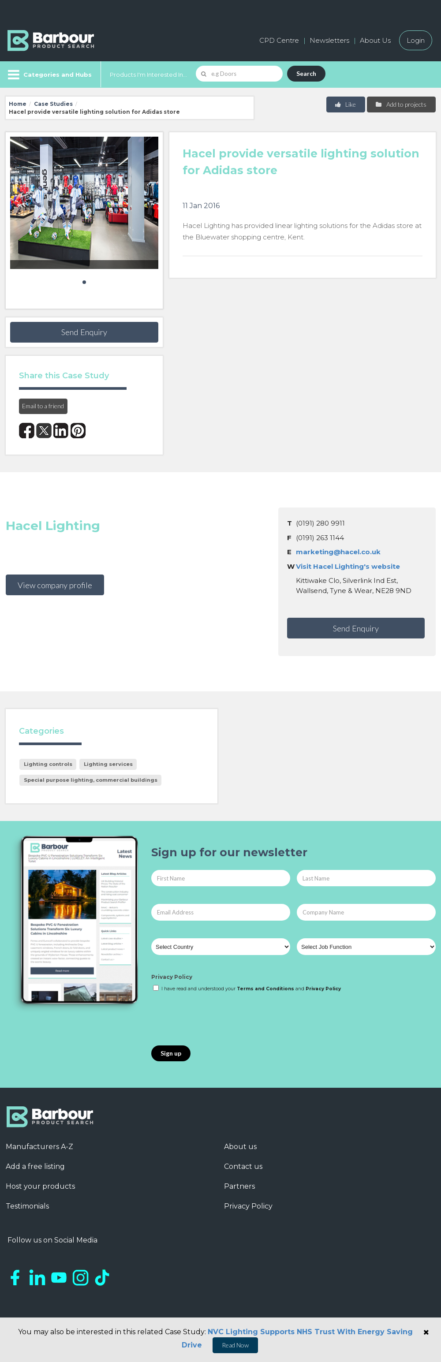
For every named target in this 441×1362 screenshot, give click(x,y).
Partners (239, 1186)
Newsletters (329, 40)
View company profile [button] (55, 585)
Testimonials (27, 1206)
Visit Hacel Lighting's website (348, 566)
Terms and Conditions (265, 989)
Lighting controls (48, 764)
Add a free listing (35, 1166)
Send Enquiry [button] (84, 332)
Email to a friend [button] (43, 406)
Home (17, 104)
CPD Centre (279, 40)
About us (240, 1146)
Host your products (40, 1186)
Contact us (243, 1166)
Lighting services (108, 764)
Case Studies (53, 104)
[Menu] (49, 74)
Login (416, 40)
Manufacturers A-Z (39, 1146)
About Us (375, 40)
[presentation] (218, 1019)
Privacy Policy (171, 977)
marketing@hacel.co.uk (338, 552)
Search (306, 73)
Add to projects (400, 104)
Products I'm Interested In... (148, 74)
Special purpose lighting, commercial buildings (90, 780)
